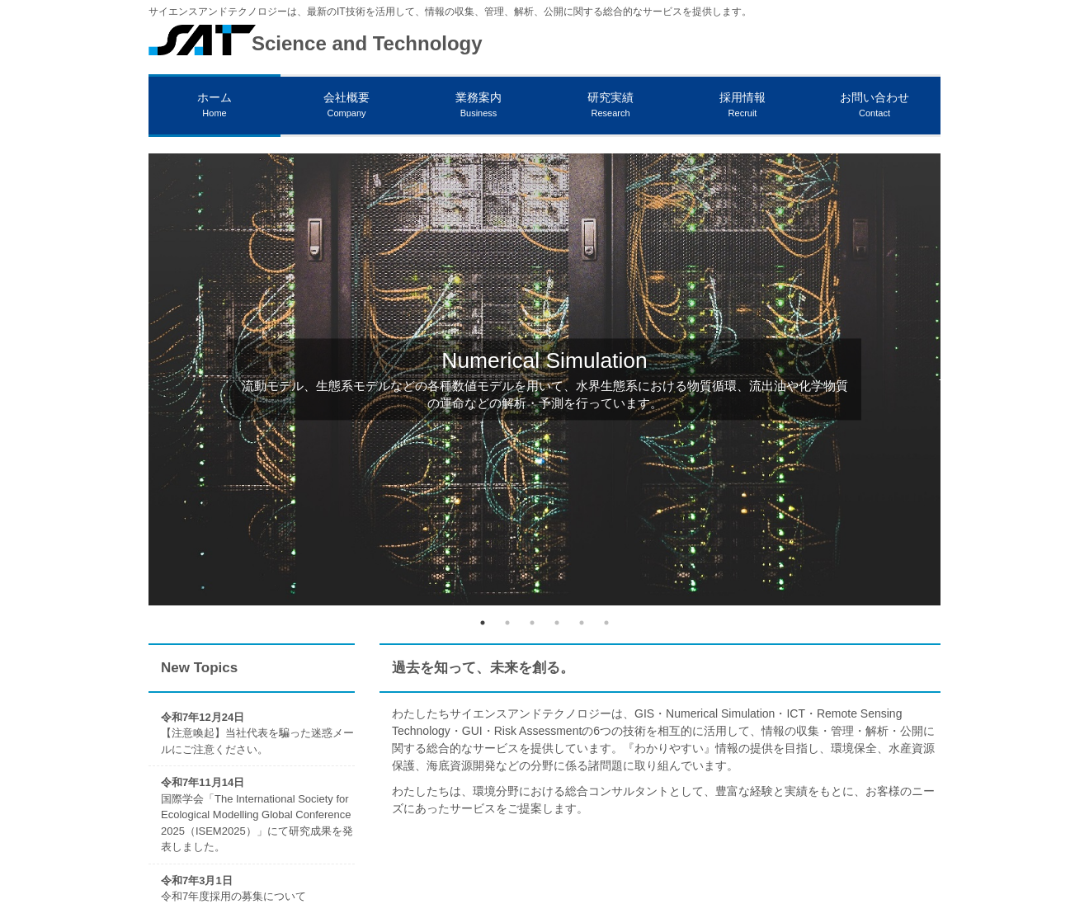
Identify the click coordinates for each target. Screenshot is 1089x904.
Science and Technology (367, 43)
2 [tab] (507, 622)
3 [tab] (532, 622)
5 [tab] (581, 622)
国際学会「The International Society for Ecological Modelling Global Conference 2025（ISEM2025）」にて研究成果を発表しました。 (257, 814)
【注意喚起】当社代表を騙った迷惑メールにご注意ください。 (257, 733)
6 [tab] (606, 622)
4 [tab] (557, 622)
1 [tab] (482, 622)
